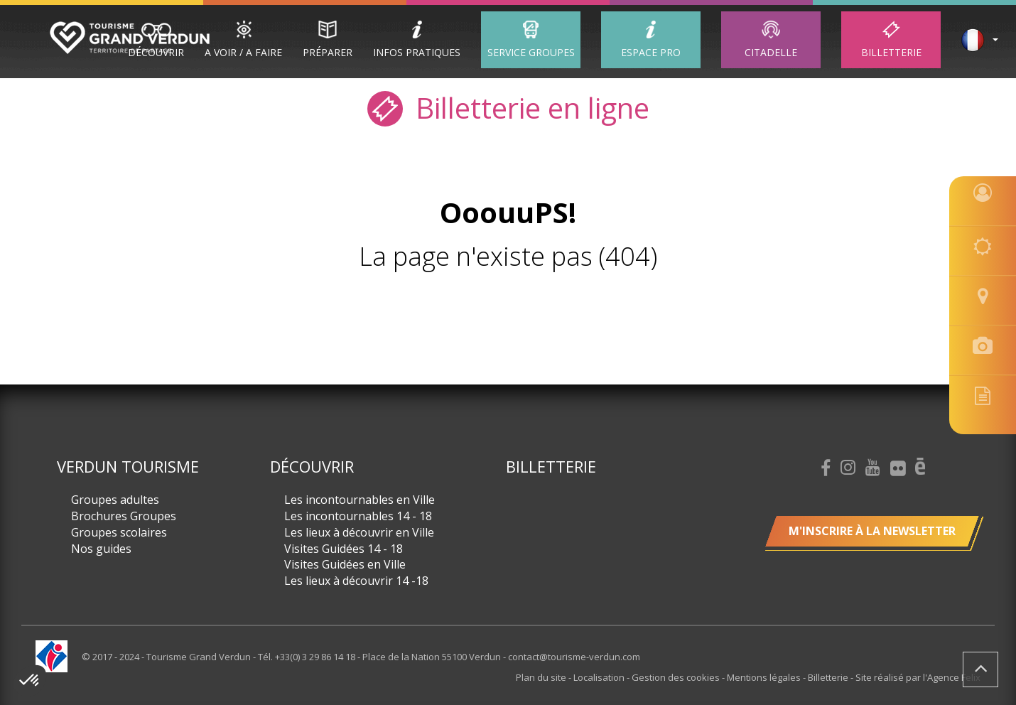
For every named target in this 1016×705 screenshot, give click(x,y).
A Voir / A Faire (243, 52)
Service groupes (531, 52)
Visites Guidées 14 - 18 (343, 548)
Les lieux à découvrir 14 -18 (356, 580)
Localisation (600, 677)
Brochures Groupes (123, 516)
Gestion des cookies (677, 677)
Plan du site (542, 677)
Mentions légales (765, 677)
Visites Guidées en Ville (345, 564)
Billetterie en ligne (508, 107)
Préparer (327, 52)
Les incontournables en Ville (359, 499)
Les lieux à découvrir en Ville (359, 532)
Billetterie (891, 52)
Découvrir (156, 52)
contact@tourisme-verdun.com (574, 656)
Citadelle (771, 52)
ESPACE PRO (651, 52)
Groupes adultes (115, 499)
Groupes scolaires (119, 532)
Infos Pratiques (416, 52)
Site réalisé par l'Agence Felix (917, 677)
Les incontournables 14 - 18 (358, 516)
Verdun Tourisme (128, 466)
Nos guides (101, 548)
